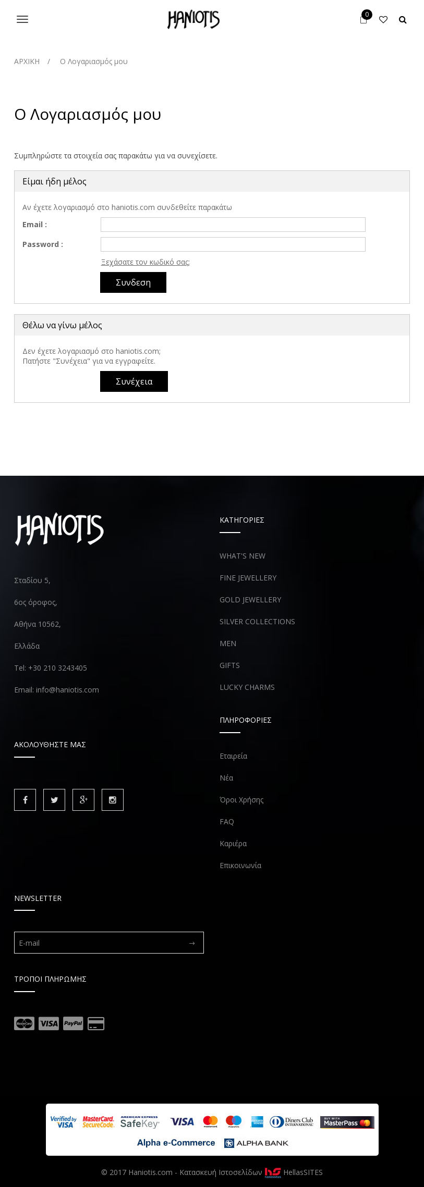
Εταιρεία (233, 756)
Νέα (226, 778)
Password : (42, 244)
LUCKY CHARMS (247, 687)
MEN (228, 643)
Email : (34, 224)
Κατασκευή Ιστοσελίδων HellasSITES (251, 1172)
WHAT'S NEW (242, 556)
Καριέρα (233, 843)
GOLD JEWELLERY (250, 599)
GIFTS (230, 665)
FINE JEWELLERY (248, 578)
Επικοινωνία (240, 865)
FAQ (227, 821)
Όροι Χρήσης (241, 800)
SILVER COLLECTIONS (257, 621)
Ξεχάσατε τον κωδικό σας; (145, 262)
